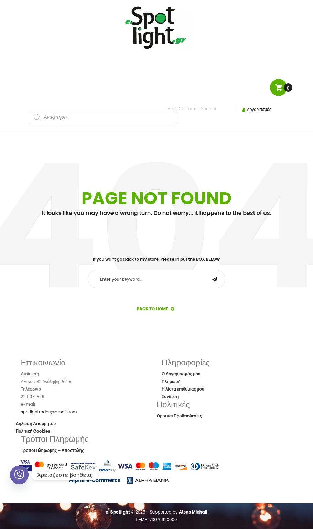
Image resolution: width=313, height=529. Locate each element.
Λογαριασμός (259, 109)
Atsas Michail (193, 512)
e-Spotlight (118, 512)
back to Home (155, 309)
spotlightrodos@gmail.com (49, 412)
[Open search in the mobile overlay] (86, 106)
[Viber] (19, 475)
